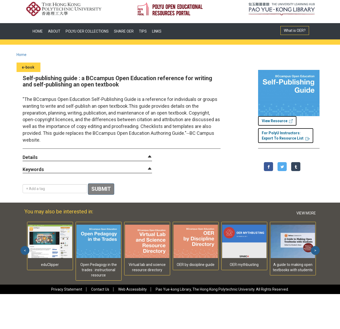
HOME (38, 31)
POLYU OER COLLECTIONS (87, 31)
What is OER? (295, 30)
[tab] (87, 157)
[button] (30, 157)
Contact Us (100, 289)
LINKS (156, 31)
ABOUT (54, 31)
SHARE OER (124, 31)
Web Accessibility (132, 289)
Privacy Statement (66, 289)
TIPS (143, 31)
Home (22, 55)
